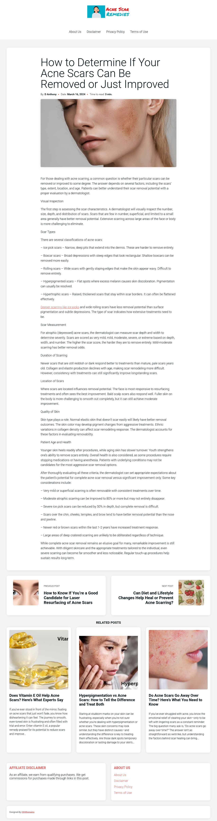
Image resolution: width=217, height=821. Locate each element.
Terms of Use (139, 31)
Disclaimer (94, 31)
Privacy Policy (115, 31)
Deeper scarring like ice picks (60, 307)
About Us (75, 31)
